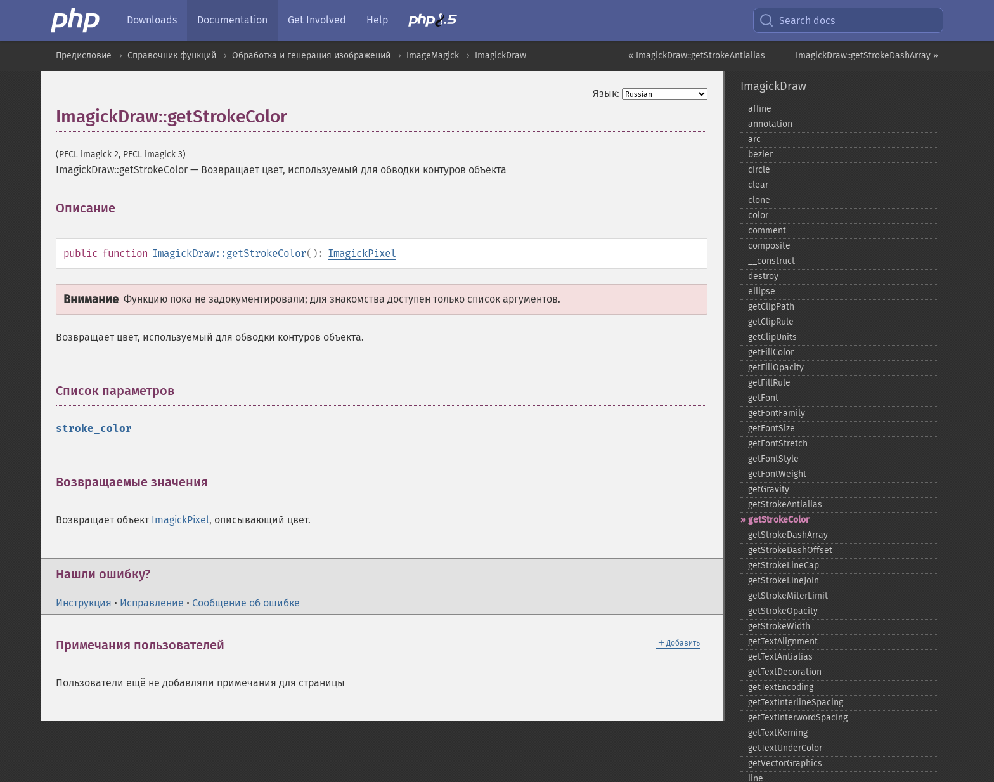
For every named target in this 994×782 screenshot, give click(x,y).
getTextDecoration (785, 672)
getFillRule (769, 382)
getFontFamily (776, 413)
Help (377, 20)
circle (759, 169)
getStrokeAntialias (785, 504)
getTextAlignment (783, 641)
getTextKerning (778, 732)
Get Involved (317, 20)
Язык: (606, 94)
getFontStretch (778, 443)
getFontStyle (773, 458)
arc (754, 139)
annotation (770, 124)
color (758, 215)
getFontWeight (777, 474)
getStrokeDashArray (788, 535)
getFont (763, 398)
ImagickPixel (362, 253)
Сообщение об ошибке (246, 603)
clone (759, 200)
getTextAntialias (780, 656)
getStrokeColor (779, 519)
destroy (763, 276)
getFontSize (771, 428)
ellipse (761, 291)
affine (759, 108)
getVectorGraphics (785, 763)
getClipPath (771, 306)
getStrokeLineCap (783, 565)
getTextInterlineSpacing (795, 702)
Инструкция (84, 603)
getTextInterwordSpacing (798, 717)
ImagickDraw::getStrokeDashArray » (867, 55)
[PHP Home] (76, 20)
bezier (760, 154)
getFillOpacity (776, 367)
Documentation (232, 20)
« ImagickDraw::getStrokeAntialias (696, 55)
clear (758, 184)
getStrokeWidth (779, 626)
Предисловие (84, 55)
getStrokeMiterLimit (788, 595)
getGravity (768, 489)
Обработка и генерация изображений (311, 55)
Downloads (152, 20)
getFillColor (771, 352)
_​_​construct (771, 261)
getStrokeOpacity (783, 611)
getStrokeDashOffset (790, 550)
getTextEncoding (780, 687)
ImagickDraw (500, 55)
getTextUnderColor (785, 748)
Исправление (152, 603)
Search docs (797, 20)
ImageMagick (432, 55)
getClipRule (771, 321)
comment (767, 230)
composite (769, 245)
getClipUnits (772, 337)
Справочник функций (171, 55)
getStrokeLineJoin (783, 580)
